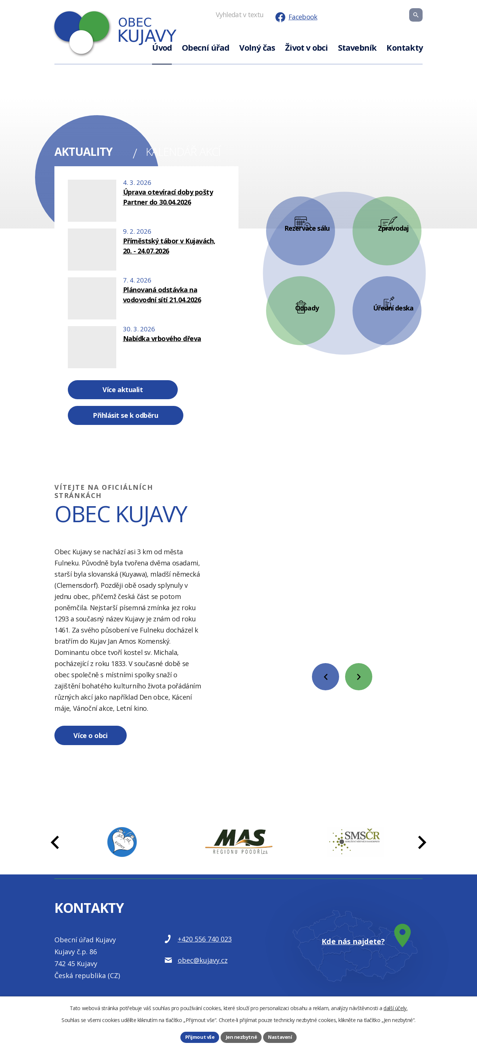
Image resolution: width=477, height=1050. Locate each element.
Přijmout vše (198, 1036)
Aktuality (88, 153)
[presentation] (325, 656)
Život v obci (306, 47)
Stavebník (357, 47)
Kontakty (404, 47)
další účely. (395, 1007)
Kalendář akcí (191, 153)
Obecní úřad (205, 47)
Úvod (162, 47)
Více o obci (98, 719)
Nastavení (281, 1036)
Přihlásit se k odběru (184, 394)
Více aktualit (104, 394)
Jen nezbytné (241, 1036)
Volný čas (257, 47)
